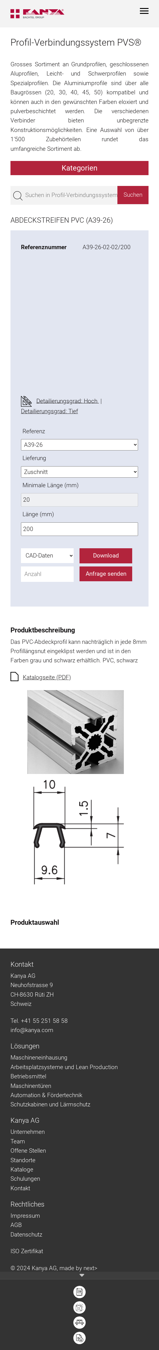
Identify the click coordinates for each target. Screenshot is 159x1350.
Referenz (33, 431)
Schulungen (25, 1178)
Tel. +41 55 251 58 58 (39, 1020)
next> (90, 1268)
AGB (16, 1225)
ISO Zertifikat (26, 1251)
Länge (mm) (38, 514)
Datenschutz (26, 1234)
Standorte (22, 1160)
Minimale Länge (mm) (50, 485)
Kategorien (79, 168)
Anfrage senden (106, 573)
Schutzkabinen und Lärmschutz (50, 1104)
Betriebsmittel (28, 1076)
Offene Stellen (28, 1150)
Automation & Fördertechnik (46, 1095)
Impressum (25, 1215)
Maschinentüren (30, 1085)
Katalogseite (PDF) (47, 677)
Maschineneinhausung (38, 1057)
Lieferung (34, 458)
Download (106, 555)
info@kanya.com (31, 1030)
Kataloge (21, 1169)
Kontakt (20, 1188)
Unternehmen (27, 1131)
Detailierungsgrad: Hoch (67, 400)
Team (17, 1141)
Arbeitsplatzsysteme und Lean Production (64, 1067)
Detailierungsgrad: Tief (49, 411)
